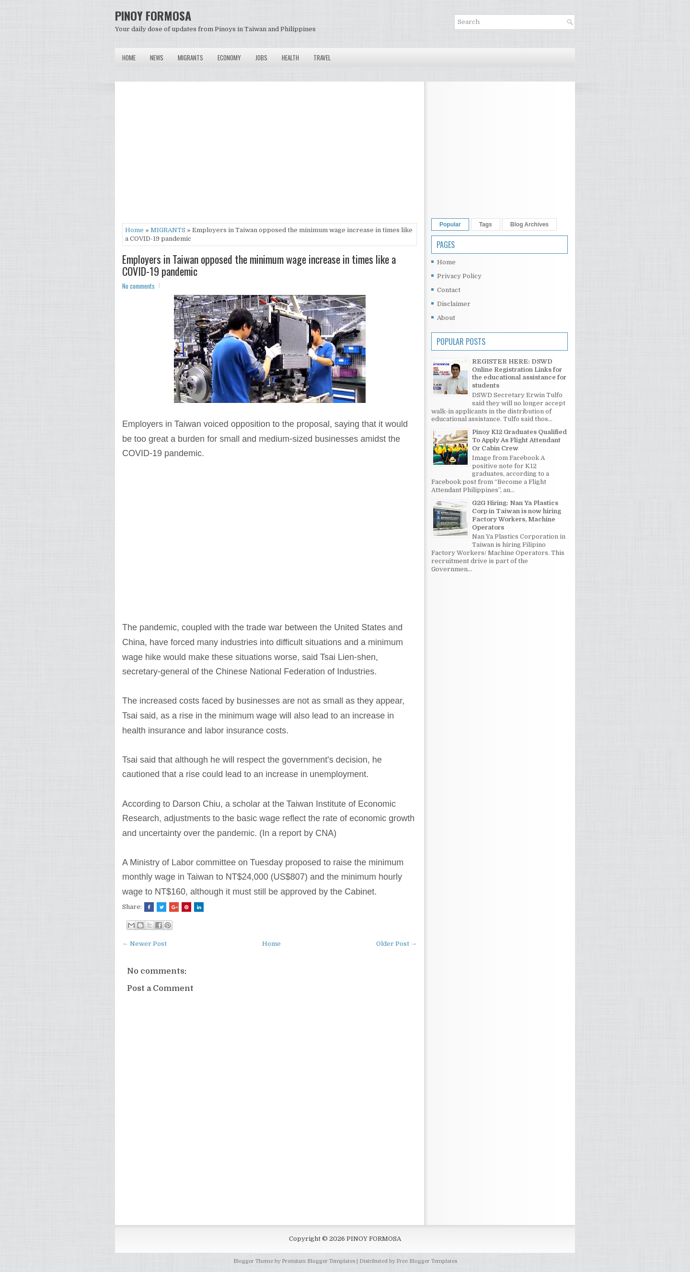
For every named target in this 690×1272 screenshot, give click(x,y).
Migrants (190, 57)
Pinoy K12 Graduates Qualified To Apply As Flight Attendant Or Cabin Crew (519, 440)
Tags (485, 224)
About (446, 317)
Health (290, 57)
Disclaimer (454, 303)
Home (129, 57)
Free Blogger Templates (426, 1261)
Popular (450, 224)
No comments (138, 286)
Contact (448, 290)
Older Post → (396, 943)
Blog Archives (529, 224)
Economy (229, 57)
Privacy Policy (459, 276)
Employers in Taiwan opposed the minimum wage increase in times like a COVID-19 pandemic (259, 264)
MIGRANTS (167, 230)
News (156, 57)
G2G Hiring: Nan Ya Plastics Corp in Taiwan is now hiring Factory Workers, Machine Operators (516, 515)
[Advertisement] (269, 156)
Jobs (261, 57)
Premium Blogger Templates (318, 1261)
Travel (322, 57)
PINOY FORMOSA (153, 15)
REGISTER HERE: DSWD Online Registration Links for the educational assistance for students (519, 373)
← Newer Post (144, 943)
